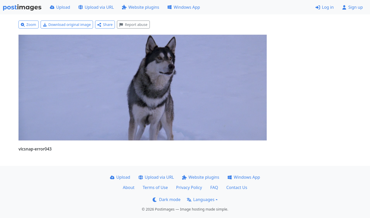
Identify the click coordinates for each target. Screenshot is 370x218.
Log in (325, 7)
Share (105, 24)
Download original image (67, 24)
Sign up (352, 7)
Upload (60, 7)
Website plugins (140, 7)
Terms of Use (155, 187)
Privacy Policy (189, 187)
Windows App (183, 7)
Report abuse (133, 24)
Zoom (28, 24)
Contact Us (236, 187)
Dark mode (166, 199)
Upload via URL (96, 7)
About (128, 187)
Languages (200, 199)
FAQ (214, 187)
